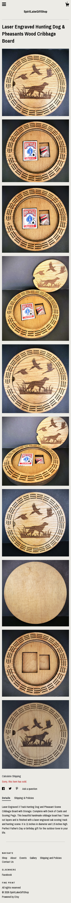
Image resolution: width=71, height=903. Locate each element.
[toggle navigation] (4, 4)
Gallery (34, 858)
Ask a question (29, 789)
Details (6, 798)
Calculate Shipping (11, 776)
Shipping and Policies (51, 858)
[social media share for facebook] (3, 789)
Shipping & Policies (24, 798)
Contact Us (8, 862)
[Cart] (67, 5)
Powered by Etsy (10, 897)
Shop (5, 858)
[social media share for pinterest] (17, 789)
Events (23, 858)
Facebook (7, 875)
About (13, 858)
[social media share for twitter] (10, 789)
